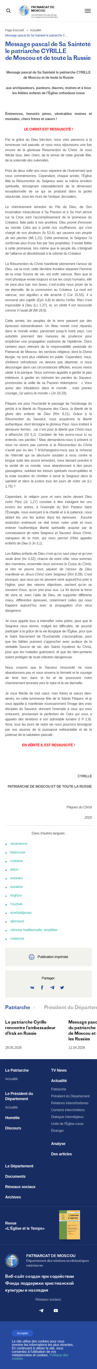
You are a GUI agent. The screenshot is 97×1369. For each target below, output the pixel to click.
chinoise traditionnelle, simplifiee (33, 930)
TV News (59, 1070)
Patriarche (58, 1089)
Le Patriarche (17, 1070)
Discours (13, 1128)
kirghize (16, 895)
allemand (17, 921)
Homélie (12, 1118)
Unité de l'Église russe (67, 1124)
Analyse (58, 1144)
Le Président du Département (19, 1096)
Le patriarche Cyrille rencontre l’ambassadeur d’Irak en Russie (30, 1027)
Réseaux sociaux (20, 1187)
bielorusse (17, 852)
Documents (15, 1176)
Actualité (11, 1079)
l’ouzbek (16, 904)
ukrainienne (18, 843)
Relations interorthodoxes (69, 1103)
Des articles (61, 1154)
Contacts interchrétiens (68, 1110)
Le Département (19, 1166)
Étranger (57, 1130)
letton (14, 869)
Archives (13, 1197)
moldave (16, 861)
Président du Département (70, 1096)
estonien (16, 878)
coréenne (17, 938)
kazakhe (16, 887)
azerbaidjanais (21, 912)
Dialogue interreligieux (67, 1117)
